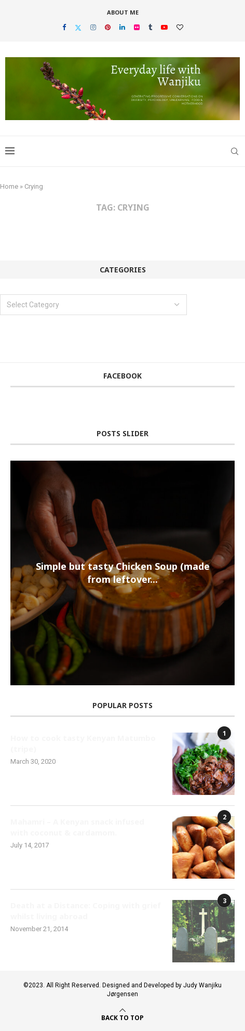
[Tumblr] (150, 27)
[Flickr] (137, 27)
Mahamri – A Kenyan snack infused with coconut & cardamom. (77, 827)
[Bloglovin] (179, 27)
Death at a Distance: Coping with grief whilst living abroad (85, 910)
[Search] (234, 151)
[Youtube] (164, 27)
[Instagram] (93, 27)
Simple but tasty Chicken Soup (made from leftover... (123, 572)
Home (9, 186)
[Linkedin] (122, 27)
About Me (123, 12)
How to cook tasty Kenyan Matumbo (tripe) (83, 743)
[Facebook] (64, 27)
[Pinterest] (108, 27)
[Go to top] (122, 1017)
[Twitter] (78, 27)
